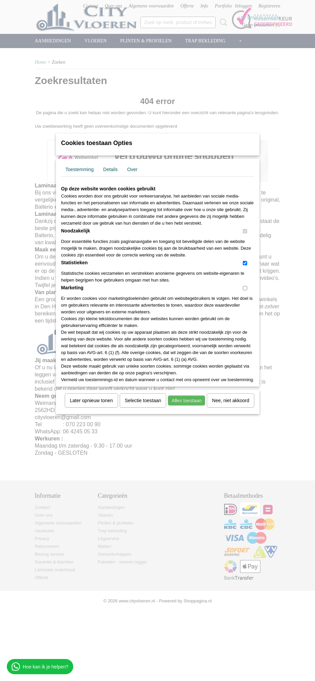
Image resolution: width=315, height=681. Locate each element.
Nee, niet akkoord (230, 400)
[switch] (245, 231)
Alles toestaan (186, 400)
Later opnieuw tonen (91, 400)
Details (110, 169)
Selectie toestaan (143, 400)
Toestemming (79, 169)
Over (132, 169)
